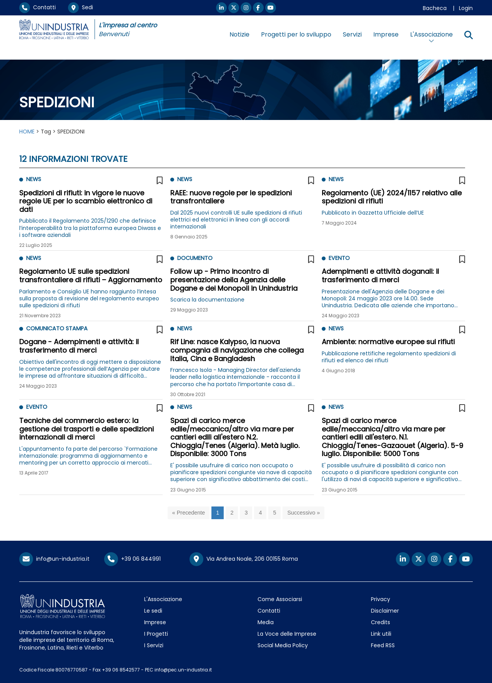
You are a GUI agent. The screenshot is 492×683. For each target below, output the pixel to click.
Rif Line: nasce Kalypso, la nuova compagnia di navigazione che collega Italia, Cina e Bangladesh (237, 350)
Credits (380, 622)
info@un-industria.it (54, 559)
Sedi (80, 7)
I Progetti (156, 634)
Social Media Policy (283, 645)
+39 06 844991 (132, 559)
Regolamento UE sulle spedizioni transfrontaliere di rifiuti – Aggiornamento (90, 276)
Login (466, 8)
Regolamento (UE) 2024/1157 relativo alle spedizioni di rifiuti (392, 197)
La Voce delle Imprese (287, 634)
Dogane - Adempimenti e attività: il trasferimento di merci (79, 346)
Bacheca (435, 8)
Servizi (352, 34)
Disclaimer (385, 611)
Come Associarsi (280, 599)
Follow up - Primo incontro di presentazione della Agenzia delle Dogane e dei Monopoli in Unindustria (234, 280)
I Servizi (153, 645)
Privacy (380, 599)
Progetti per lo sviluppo (296, 34)
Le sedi (153, 611)
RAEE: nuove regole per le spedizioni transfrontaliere (231, 197)
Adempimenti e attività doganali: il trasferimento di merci (380, 276)
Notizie (239, 34)
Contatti (37, 7)
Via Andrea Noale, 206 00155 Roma (243, 559)
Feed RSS (383, 645)
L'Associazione (163, 599)
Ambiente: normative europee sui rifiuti (388, 341)
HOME (27, 131)
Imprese (386, 34)
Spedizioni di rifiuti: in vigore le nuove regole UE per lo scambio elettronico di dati (85, 201)
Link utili (381, 634)
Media (266, 622)
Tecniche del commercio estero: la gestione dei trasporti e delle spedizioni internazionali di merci (86, 429)
